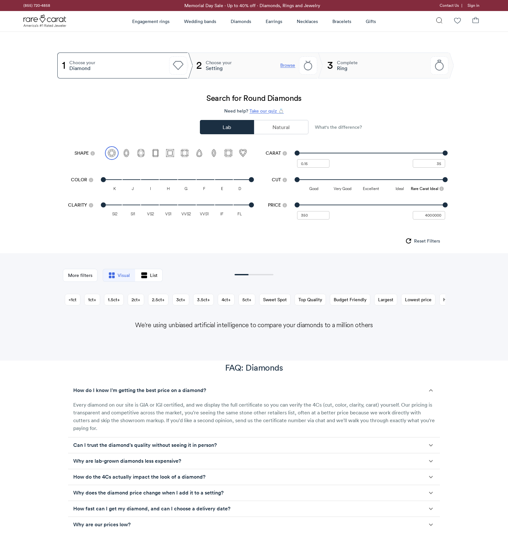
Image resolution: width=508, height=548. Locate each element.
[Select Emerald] (155, 153)
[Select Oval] (126, 153)
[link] (36, 5)
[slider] (371, 153)
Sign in (473, 5)
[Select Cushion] (141, 153)
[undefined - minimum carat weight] (313, 163)
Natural (281, 127)
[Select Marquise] (214, 153)
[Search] (439, 21)
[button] (254, 390)
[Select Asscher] (228, 153)
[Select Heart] (243, 153)
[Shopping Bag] (475, 21)
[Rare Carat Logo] (45, 22)
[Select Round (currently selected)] (112, 153)
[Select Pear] (199, 153)
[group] (422, 241)
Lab (227, 127)
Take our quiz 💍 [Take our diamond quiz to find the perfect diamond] (266, 111)
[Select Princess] (170, 153)
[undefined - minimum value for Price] (313, 215)
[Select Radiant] (184, 153)
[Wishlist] (457, 21)
